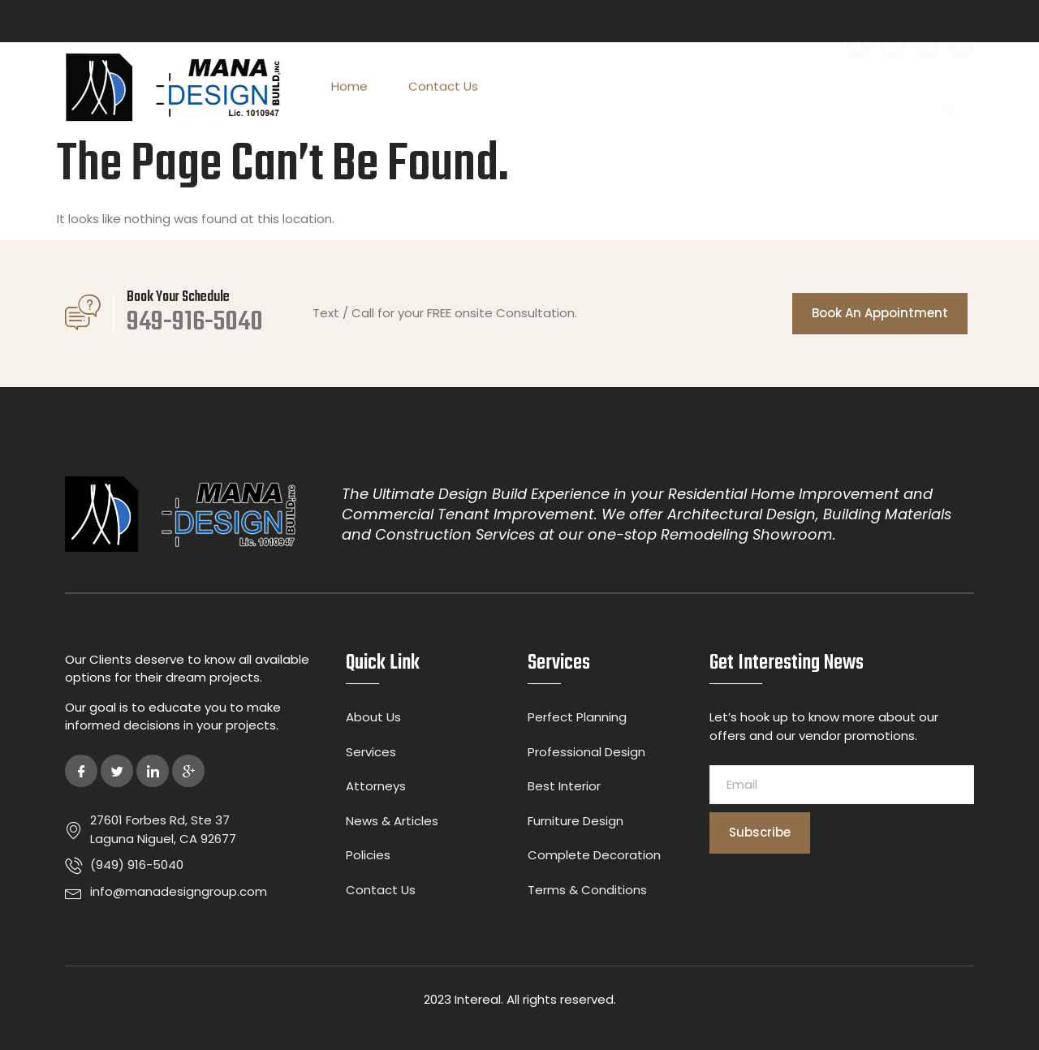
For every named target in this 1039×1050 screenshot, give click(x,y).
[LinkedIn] (152, 771)
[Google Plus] (188, 771)
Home (349, 88)
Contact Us (443, 88)
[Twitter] (117, 771)
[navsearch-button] (950, 88)
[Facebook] (81, 771)
